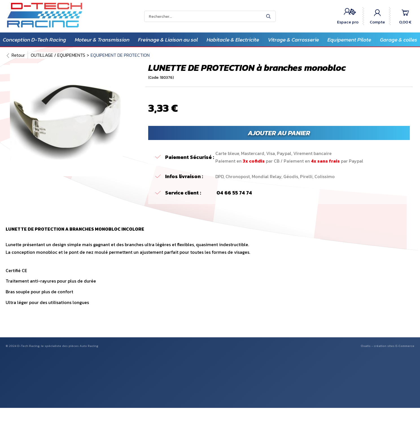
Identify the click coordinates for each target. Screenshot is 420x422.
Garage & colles (398, 40)
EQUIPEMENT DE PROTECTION (120, 55)
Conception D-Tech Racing (34, 40)
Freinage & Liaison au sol (168, 40)
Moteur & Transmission (102, 40)
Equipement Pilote (349, 40)
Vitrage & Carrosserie (293, 40)
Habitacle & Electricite (233, 40)
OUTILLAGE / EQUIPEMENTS (58, 55)
